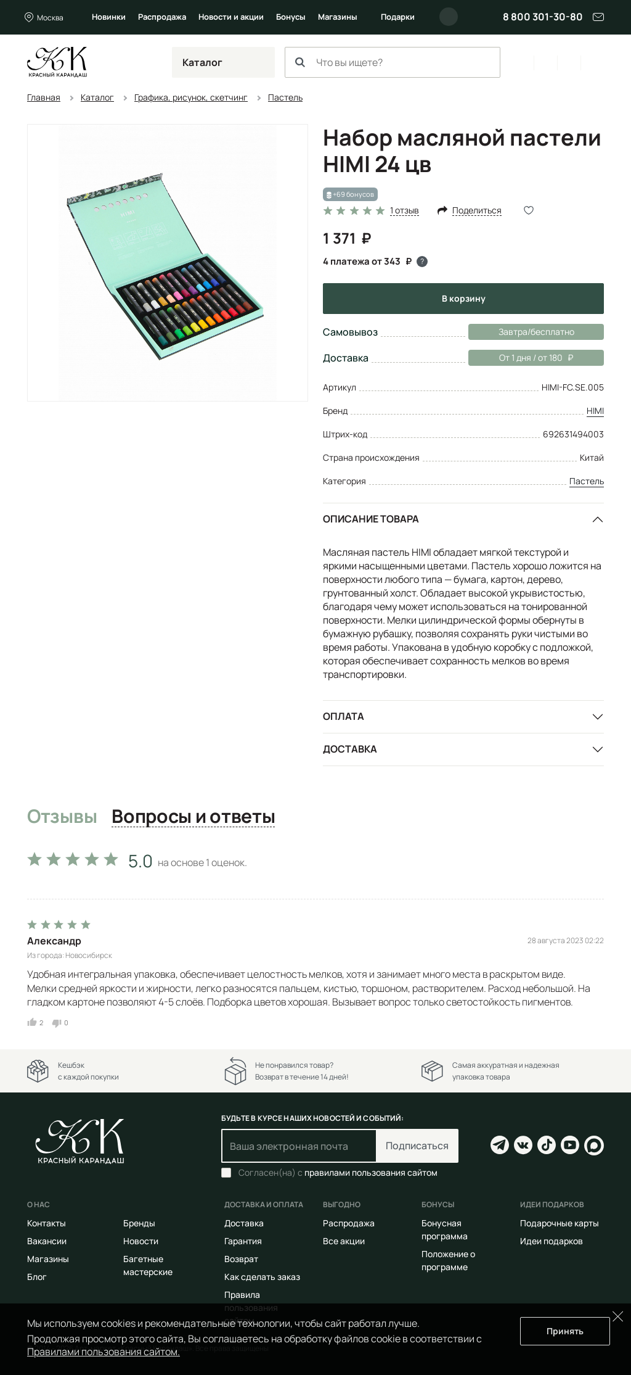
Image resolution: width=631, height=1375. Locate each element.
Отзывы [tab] (62, 817)
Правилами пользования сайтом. (103, 1351)
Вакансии (47, 1241)
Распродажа (162, 16)
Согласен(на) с (338, 1173)
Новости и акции (231, 16)
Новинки (109, 16)
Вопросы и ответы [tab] (193, 817)
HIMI (595, 410)
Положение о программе (448, 1260)
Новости (140, 1241)
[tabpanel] (315, 936)
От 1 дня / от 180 (520, 358)
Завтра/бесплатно (536, 331)
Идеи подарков (551, 1241)
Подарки (398, 16)
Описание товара (371, 519)
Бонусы (291, 16)
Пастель (586, 481)
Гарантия (243, 1241)
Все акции (344, 1241)
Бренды (139, 1223)
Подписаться (417, 1145)
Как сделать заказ (262, 1276)
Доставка (350, 749)
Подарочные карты (559, 1223)
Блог (37, 1276)
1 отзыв (404, 210)
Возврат (241, 1259)
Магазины (337, 16)
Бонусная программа (444, 1229)
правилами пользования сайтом (371, 1172)
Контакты (46, 1223)
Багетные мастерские (148, 1265)
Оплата (343, 716)
